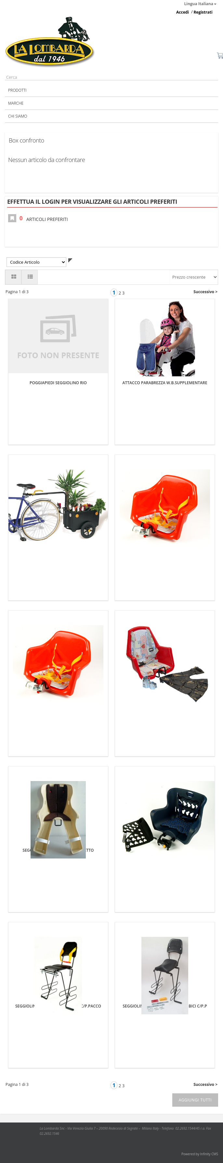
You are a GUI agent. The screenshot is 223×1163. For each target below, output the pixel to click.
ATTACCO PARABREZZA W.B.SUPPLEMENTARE (165, 383)
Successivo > (205, 291)
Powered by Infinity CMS (199, 1154)
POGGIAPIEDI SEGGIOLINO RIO (58, 383)
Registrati (202, 12)
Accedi (182, 12)
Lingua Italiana (200, 3)
